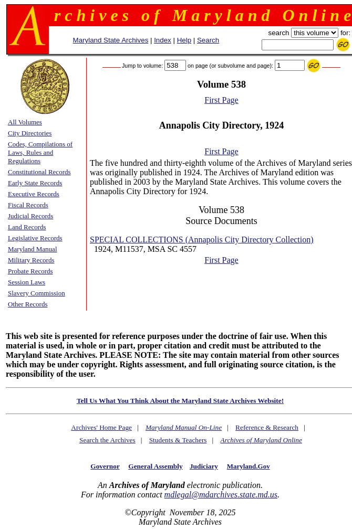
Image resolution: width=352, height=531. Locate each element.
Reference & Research (266, 427)
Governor (104, 466)
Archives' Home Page (101, 427)
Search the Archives (107, 440)
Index (162, 40)
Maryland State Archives (111, 40)
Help (184, 40)
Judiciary (204, 466)
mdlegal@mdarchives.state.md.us (220, 494)
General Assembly (155, 466)
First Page (221, 99)
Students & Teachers (178, 440)
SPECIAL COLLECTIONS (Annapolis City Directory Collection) (202, 239)
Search (208, 40)
